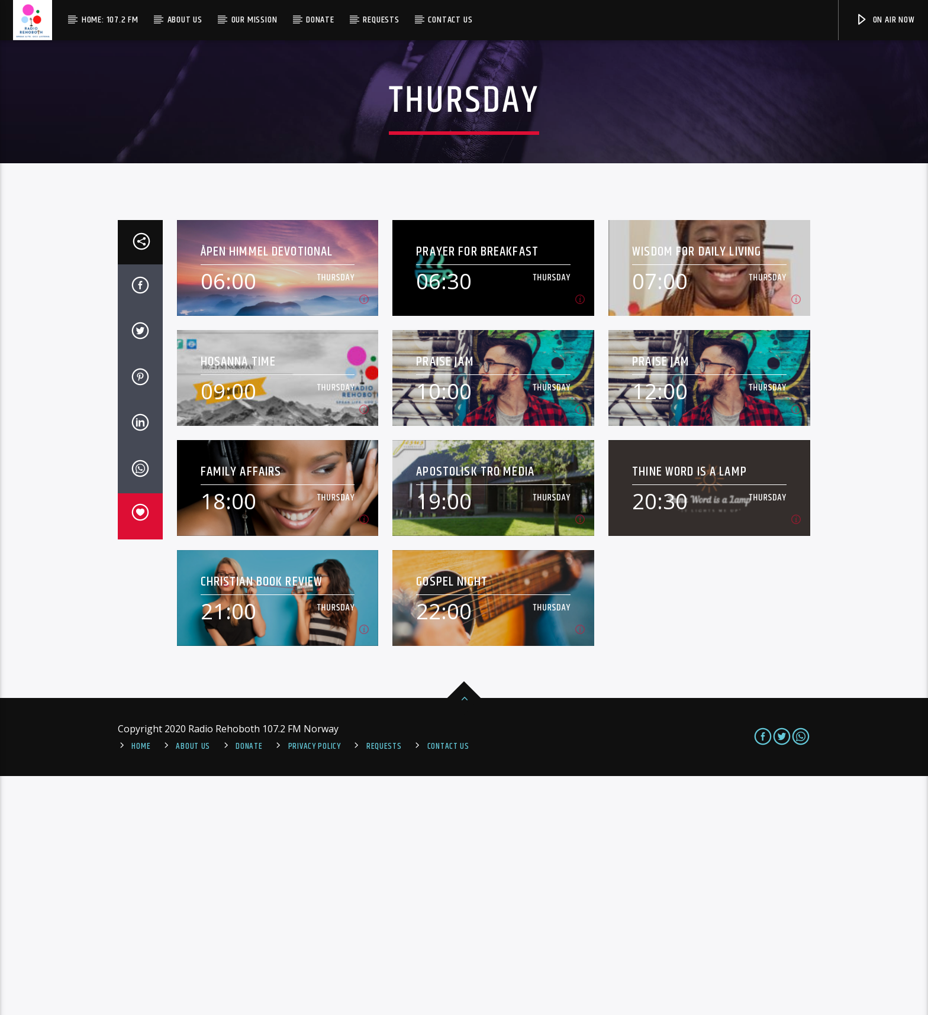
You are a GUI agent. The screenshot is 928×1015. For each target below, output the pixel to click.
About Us (184, 19)
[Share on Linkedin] (140, 664)
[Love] (140, 755)
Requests (381, 19)
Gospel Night (452, 820)
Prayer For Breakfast (477, 490)
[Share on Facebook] (140, 526)
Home (140, 985)
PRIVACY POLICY (314, 985)
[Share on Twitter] (140, 572)
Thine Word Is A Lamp (689, 710)
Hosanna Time (238, 600)
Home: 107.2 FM (110, 19)
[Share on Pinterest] (140, 618)
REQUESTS (384, 985)
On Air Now (885, 19)
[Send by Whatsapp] (140, 710)
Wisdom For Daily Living (696, 490)
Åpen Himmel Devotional (267, 490)
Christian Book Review (262, 820)
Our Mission (254, 19)
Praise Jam (444, 600)
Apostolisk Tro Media (475, 710)
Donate (320, 19)
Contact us (450, 19)
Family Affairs (241, 710)
